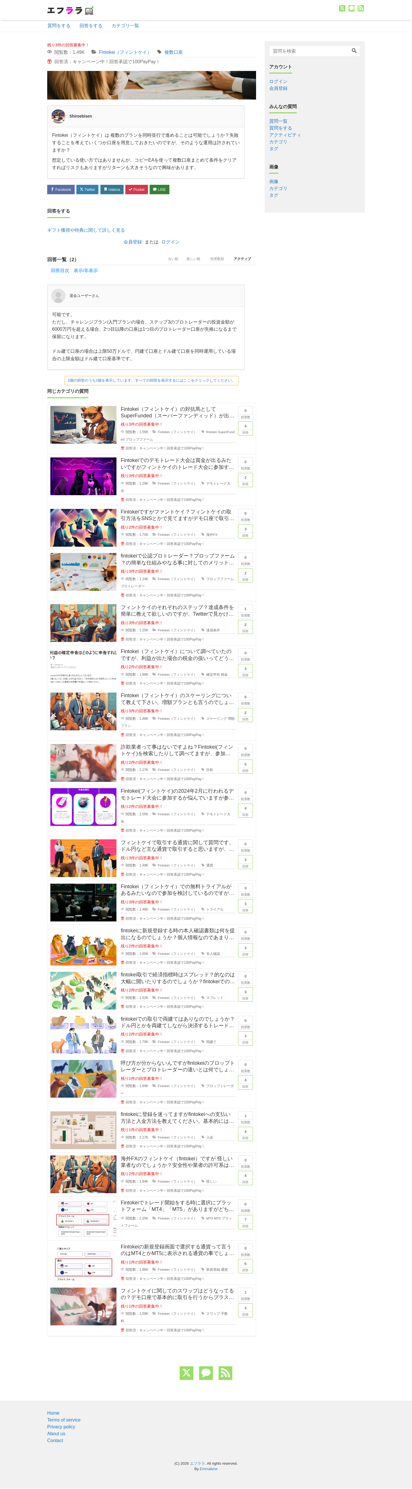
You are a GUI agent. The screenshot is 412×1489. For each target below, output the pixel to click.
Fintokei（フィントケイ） (125, 52)
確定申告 (213, 675)
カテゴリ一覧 (125, 25)
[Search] (354, 51)
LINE (164, 189)
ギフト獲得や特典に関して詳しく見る (86, 230)
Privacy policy (61, 1427)
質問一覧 (278, 121)
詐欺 (209, 771)
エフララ (197, 1464)
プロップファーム (139, 440)
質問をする (58, 25)
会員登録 (133, 242)
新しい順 (189, 260)
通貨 (209, 866)
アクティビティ (285, 134)
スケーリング (216, 719)
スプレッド (214, 998)
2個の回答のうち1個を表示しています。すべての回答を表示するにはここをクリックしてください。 (151, 381)
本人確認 (213, 954)
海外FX (211, 536)
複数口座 (174, 52)
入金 (209, 1138)
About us (56, 1434)
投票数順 (214, 260)
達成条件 (213, 631)
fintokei (211, 433)
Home (53, 1413)
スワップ (213, 1314)
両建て (211, 1042)
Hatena (114, 189)
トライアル (214, 910)
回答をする (91, 25)
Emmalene (208, 1469)
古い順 (166, 260)
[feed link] (225, 1374)
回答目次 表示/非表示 (74, 271)
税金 (224, 675)
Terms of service (63, 1420)
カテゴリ (278, 141)
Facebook (61, 189)
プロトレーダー (133, 587)
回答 (245, 428)
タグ (273, 148)
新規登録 (213, 1270)
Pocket (140, 189)
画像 (273, 181)
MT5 (217, 1219)
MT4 (209, 1219)
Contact (55, 1441)
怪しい (211, 1182)
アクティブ (241, 260)
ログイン (170, 242)
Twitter (89, 189)
